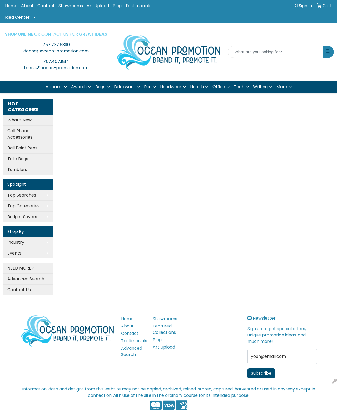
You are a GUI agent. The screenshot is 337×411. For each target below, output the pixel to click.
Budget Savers (22, 217)
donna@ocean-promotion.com (56, 51)
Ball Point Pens (22, 148)
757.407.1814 (56, 61)
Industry (15, 242)
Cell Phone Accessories (19, 134)
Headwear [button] (170, 87)
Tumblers (17, 170)
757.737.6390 (56, 45)
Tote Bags (17, 159)
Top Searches (21, 195)
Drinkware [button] (124, 87)
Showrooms (70, 6)
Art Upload (98, 6)
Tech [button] (239, 87)
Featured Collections (164, 329)
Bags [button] (100, 87)
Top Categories (23, 206)
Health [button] (197, 87)
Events (14, 253)
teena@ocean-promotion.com (56, 68)
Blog (117, 6)
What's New (19, 120)
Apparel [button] (54, 87)
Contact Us (19, 290)
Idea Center (17, 17)
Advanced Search (25, 279)
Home (11, 6)
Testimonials (138, 6)
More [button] (281, 87)
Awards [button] (79, 87)
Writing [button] (260, 87)
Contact (46, 6)
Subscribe (261, 373)
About (27, 6)
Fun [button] (147, 87)
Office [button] (218, 87)
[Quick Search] (275, 52)
